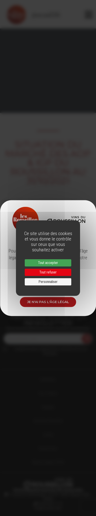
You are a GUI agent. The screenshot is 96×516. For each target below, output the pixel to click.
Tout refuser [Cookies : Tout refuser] (48, 272)
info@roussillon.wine (48, 508)
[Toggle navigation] (88, 14)
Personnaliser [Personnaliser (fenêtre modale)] (48, 282)
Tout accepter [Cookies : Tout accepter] (48, 263)
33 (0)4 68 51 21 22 (49, 503)
